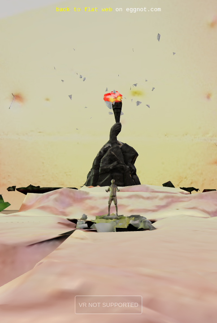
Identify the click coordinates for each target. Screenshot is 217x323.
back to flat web (84, 10)
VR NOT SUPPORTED (108, 304)
